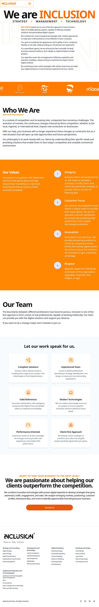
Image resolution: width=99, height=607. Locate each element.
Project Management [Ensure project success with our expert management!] (9, 562)
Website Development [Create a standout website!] (33, 556)
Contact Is (49, 507)
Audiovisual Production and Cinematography (12, 572)
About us (7, 542)
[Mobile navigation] (29, 3)
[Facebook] (81, 601)
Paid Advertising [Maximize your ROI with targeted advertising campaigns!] (56, 564)
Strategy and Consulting (11, 548)
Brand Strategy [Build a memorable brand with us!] (7, 554)
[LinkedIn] (89, 601)
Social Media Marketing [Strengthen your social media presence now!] (58, 554)
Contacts (20, 542)
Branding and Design (83, 548)
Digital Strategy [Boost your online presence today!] (7, 551)
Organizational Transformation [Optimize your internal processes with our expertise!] (12, 559)
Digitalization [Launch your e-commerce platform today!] (31, 561)
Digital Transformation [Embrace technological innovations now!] (9, 556)
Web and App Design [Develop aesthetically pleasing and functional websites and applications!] (82, 559)
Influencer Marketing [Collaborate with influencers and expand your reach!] (57, 559)
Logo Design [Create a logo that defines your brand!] (79, 556)
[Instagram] (85, 601)
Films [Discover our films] (4, 580)
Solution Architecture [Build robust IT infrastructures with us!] (33, 553)
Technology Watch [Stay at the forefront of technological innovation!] (56, 562)
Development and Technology (33, 549)
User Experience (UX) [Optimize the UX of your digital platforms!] (82, 562)
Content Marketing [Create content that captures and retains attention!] (56, 556)
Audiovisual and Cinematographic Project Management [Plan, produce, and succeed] (12, 577)
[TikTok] (94, 601)
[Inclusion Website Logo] (9, 3)
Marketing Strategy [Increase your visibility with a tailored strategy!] (57, 551)
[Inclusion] (19, 535)
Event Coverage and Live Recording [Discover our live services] (13, 586)
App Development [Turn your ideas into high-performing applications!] (32, 558)
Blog (14, 542)
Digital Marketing (57, 548)
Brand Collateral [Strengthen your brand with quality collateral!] (80, 554)
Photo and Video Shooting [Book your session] (10, 588)
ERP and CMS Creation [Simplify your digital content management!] (33, 564)
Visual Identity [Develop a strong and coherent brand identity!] (80, 551)
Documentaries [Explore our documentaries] (7, 583)
